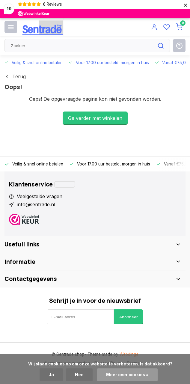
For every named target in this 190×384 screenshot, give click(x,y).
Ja (51, 374)
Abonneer (128, 316)
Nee (79, 374)
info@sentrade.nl (36, 204)
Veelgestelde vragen (39, 196)
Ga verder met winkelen (95, 118)
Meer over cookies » (127, 374)
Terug (15, 76)
